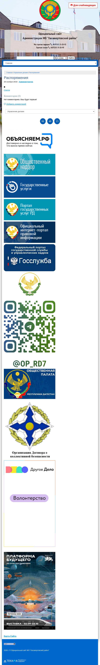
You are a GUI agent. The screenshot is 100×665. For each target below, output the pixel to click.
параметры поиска (83, 58)
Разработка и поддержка (22, 660)
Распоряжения (34, 73)
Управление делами (21, 73)
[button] (4, 87)
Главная (9, 73)
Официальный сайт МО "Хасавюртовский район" (30, 650)
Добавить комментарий (16, 104)
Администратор (26, 82)
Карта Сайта (10, 636)
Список (7, 90)
